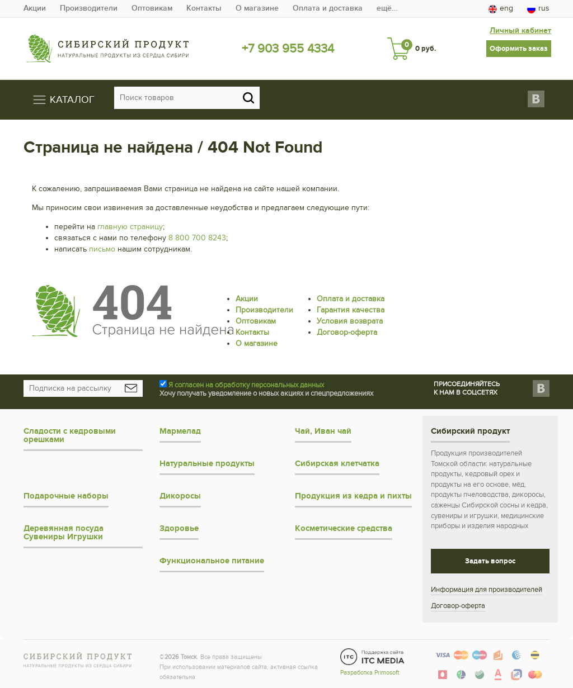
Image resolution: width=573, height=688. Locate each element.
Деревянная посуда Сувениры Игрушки (64, 532)
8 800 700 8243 (197, 238)
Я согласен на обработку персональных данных (246, 385)
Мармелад (180, 431)
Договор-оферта (347, 332)
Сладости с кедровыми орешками (70, 435)
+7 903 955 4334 (288, 48)
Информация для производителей (486, 589)
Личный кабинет (520, 30)
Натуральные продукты (207, 463)
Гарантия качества (350, 310)
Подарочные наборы (66, 496)
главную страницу (130, 226)
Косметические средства (343, 528)
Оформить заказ (519, 48)
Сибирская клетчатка (337, 463)
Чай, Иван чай (323, 431)
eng (501, 8)
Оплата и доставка (328, 8)
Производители (89, 8)
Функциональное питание (211, 561)
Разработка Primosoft (369, 672)
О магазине (257, 8)
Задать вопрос (490, 561)
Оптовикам (151, 8)
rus (538, 8)
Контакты (204, 8)
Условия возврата (350, 321)
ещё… (387, 8)
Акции (35, 8)
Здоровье (179, 528)
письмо (102, 249)
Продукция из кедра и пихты (353, 496)
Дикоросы (180, 496)
